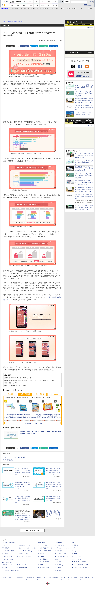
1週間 (83, 24)
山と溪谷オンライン (45, 559)
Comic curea (77, 548)
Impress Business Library (25, 551)
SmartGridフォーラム (24, 545)
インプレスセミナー (24, 553)
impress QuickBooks (79, 551)
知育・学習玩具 (25, 394)
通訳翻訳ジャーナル (62, 551)
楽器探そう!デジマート (46, 548)
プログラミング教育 (44, 8)
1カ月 (90, 24)
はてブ (35, 46)
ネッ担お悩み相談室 (7, 559)
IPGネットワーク (76, 559)
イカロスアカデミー (62, 556)
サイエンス (54, 394)
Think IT (4, 545)
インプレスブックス (24, 564)
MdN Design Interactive (63, 565)
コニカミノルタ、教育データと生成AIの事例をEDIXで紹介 (84, 87)
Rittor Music (41, 542)
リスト (17, 46)
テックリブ (58, 567)
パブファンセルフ (78, 556)
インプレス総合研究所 (8, 551)
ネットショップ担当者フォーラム (27, 548)
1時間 (69, 24)
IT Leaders (5, 553)
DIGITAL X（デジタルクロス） (27, 556)
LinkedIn (55, 46)
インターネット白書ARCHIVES (10, 570)
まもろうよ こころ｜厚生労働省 (13, 457)
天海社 (76, 545)
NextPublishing (23, 567)
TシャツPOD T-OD (45, 551)
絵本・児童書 (40, 394)
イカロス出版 (58, 542)
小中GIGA (15, 8)
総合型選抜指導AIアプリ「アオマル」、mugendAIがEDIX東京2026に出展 (84, 169)
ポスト (11, 46)
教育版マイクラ (32, 8)
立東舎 (42, 553)
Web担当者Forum (7, 548)
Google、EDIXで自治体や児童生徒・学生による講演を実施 (84, 107)
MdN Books (60, 562)
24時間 (76, 24)
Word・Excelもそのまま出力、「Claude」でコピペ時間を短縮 (83, 94)
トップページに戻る (32, 530)
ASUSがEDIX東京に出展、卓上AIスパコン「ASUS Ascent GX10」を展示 (84, 155)
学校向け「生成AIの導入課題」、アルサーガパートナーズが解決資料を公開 (84, 182)
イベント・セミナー (66, 8)
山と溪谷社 (41, 556)
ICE (73, 542)
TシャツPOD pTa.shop (80, 561)
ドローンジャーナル (7, 556)
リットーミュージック (46, 545)
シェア (25, 46)
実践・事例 (55, 8)
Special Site (74, 52)
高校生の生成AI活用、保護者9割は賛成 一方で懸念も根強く (53, 498)
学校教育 (10, 394)
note (45, 46)
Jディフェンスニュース (63, 548)
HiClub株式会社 (7, 460)
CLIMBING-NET (44, 562)
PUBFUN (74, 553)
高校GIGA (22, 8)
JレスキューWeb (61, 553)
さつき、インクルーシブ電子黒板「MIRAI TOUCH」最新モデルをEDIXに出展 (84, 207)
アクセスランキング (76, 22)
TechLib (59, 570)
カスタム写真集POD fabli (81, 564)
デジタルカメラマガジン (8, 565)
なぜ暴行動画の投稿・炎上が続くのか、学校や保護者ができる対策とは (22, 517)
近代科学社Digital (44, 567)
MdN (56, 559)
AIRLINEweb (60, 545)
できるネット (5, 567)
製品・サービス (78, 8)
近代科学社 (41, 565)
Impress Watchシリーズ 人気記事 (80, 120)
